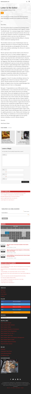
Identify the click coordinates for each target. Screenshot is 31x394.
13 (28, 232)
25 (19, 237)
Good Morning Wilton (6, 353)
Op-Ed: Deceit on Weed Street (5, 264)
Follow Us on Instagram (11, 309)
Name (4, 170)
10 (15, 232)
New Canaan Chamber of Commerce (10, 329)
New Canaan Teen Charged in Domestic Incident (8, 277)
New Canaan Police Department (8, 331)
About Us (3, 290)
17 (15, 235)
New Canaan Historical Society (8, 341)
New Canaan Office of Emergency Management (12, 337)
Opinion (10, 127)
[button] (26, 1)
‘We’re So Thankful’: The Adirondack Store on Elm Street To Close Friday (12, 194)
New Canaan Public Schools (8, 325)
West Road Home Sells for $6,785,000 (6, 280)
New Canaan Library (6, 327)
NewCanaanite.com (5, 1)
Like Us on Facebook (11, 301)
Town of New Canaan (6, 322)
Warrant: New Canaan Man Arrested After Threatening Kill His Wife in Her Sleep (13, 193)
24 (15, 237)
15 (7, 235)
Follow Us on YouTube (11, 307)
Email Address (15, 212)
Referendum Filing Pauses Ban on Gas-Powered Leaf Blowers (10, 196)
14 (2, 235)
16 (11, 235)
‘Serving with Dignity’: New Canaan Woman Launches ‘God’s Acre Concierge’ (13, 271)
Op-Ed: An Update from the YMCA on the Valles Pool (9, 198)
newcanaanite (5, 10)
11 (19, 232)
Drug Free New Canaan (6, 343)
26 (23, 237)
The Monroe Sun (5, 355)
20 (28, 235)
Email (4, 174)
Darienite (3, 349)
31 (2, 229)
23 (11, 237)
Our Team (3, 292)
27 (28, 237)
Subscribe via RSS (10, 312)
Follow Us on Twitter (10, 304)
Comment (4, 154)
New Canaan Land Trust (7, 335)
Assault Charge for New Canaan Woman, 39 (7, 199)
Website (4, 178)
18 (19, 235)
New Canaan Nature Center (7, 339)
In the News (4, 294)
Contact (3, 296)
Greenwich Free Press (6, 351)
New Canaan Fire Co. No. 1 (7, 333)
